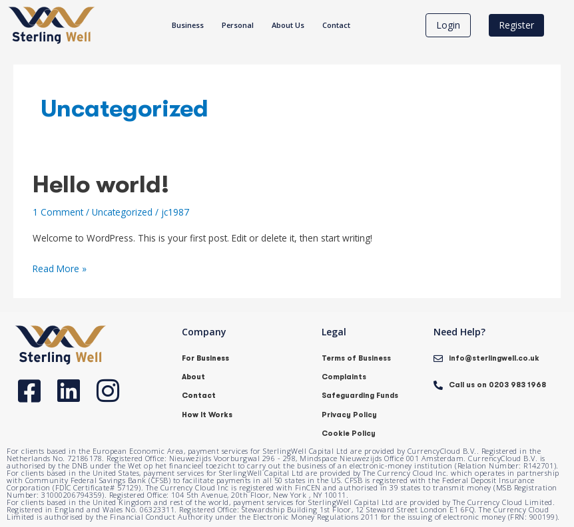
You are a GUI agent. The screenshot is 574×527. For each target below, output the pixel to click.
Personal (238, 25)
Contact (336, 25)
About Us (288, 25)
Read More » (60, 267)
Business (188, 25)
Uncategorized (122, 212)
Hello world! (101, 184)
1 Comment (58, 212)
